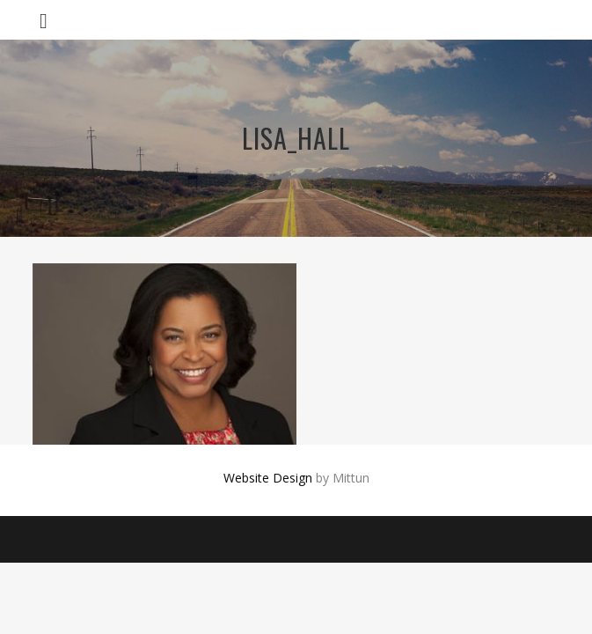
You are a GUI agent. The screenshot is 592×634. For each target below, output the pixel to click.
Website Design (267, 477)
